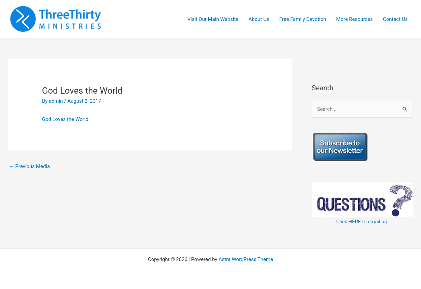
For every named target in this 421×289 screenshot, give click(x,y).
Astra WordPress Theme (245, 259)
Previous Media (29, 166)
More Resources (354, 19)
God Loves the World (65, 119)
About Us (258, 19)
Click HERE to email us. (362, 222)
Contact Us (395, 19)
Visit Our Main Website (212, 19)
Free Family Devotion (302, 19)
